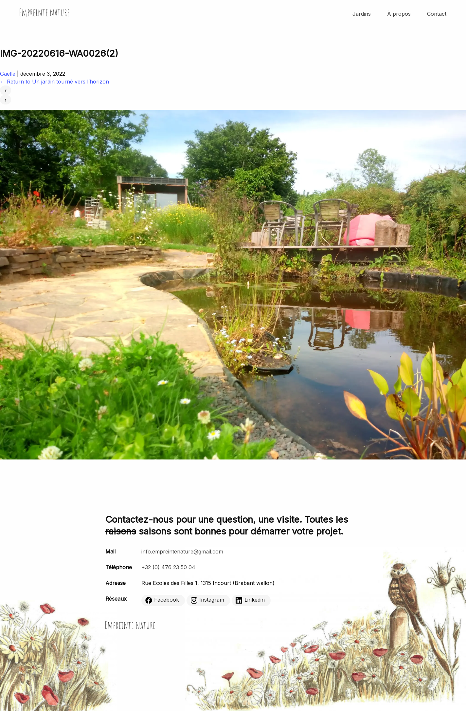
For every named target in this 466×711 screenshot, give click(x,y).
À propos (399, 13)
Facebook (162, 600)
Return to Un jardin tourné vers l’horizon (54, 81)
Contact (436, 13)
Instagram (207, 600)
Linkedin (250, 600)
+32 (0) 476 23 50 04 (168, 567)
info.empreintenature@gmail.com (182, 551)
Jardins (361, 13)
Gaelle (7, 73)
